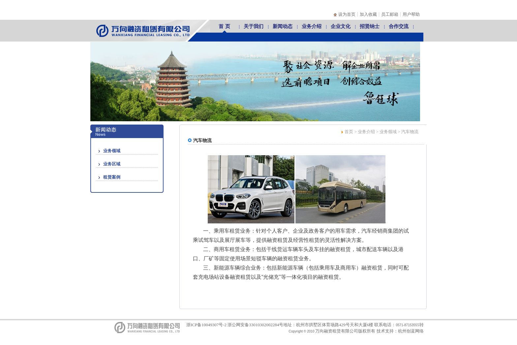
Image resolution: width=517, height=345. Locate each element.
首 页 (224, 26)
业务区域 (111, 163)
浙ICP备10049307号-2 (206, 324)
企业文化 (340, 26)
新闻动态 (282, 26)
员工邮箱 (389, 14)
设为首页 (346, 14)
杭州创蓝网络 (411, 331)
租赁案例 (111, 177)
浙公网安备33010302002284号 (255, 324)
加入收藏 (368, 14)
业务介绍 (311, 26)
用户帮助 (411, 14)
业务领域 (111, 150)
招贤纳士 (370, 26)
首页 (349, 131)
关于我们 (253, 26)
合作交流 (399, 26)
